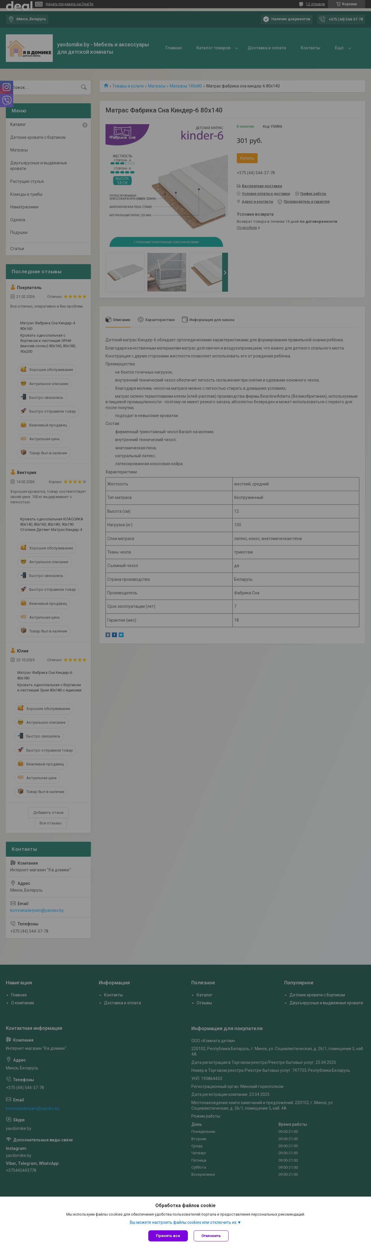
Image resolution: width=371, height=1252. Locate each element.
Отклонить (211, 1236)
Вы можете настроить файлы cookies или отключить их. (183, 1222)
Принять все (168, 1236)
